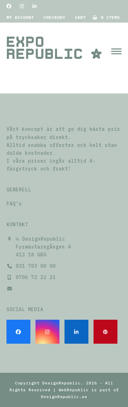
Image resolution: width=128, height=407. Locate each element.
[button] (116, 51)
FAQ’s (14, 204)
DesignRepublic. (62, 382)
